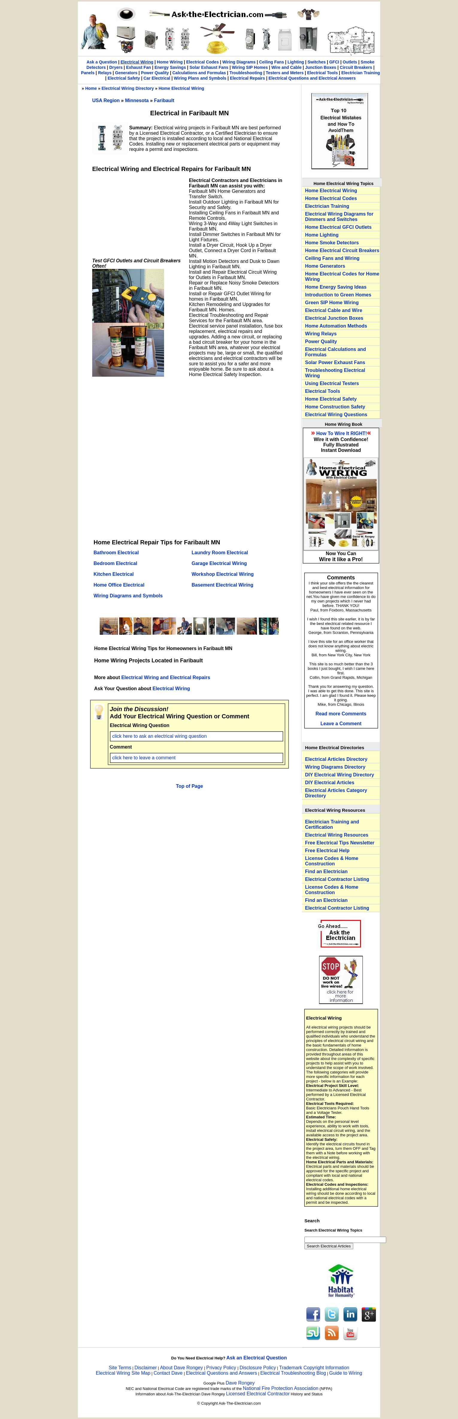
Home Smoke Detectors (332, 242)
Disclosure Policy (257, 1367)
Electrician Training (360, 72)
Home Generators (325, 266)
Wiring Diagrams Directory (335, 767)
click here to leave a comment (144, 757)
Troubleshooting (245, 72)
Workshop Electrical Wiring (223, 574)
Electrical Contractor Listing (337, 879)
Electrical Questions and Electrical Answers (312, 78)
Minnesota (137, 100)
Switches (316, 62)
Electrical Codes (202, 62)
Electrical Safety (123, 78)
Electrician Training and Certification (332, 824)
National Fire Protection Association (281, 1388)
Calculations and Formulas (199, 72)
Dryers (115, 67)
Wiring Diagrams (239, 62)
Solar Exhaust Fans (208, 67)
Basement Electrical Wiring (222, 584)
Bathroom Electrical (116, 552)
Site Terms (120, 1367)
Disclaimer (145, 1367)
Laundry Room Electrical (220, 552)
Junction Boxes (320, 67)
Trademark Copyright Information (314, 1367)
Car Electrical (156, 78)
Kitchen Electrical (114, 574)
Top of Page (189, 786)
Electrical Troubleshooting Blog (293, 1373)
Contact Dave (169, 1373)
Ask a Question (102, 62)
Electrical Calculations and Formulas (335, 352)
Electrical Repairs (247, 78)
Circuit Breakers (356, 67)
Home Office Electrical (119, 584)
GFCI (334, 62)
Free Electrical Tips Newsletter (339, 842)
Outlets (350, 62)
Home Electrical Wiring (181, 88)
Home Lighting (322, 234)
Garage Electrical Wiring (219, 563)
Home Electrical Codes (331, 198)
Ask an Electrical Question (256, 1357)
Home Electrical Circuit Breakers (342, 250)
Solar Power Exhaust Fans (335, 362)
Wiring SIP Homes (250, 67)
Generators (126, 72)
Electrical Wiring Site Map (123, 1373)
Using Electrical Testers (332, 383)
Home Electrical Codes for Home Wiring (342, 276)
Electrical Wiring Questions (336, 414)
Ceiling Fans (271, 62)
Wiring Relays (321, 333)
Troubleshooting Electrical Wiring (335, 373)
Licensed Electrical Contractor (258, 1393)
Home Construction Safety (335, 406)
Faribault (164, 100)
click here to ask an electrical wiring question (159, 736)
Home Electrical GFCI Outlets (338, 227)
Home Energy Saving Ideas (335, 287)
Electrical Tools (322, 72)
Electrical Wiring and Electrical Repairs (165, 677)
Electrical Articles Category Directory (336, 793)
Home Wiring (170, 62)
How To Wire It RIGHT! (341, 433)
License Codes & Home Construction (331, 861)
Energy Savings (170, 67)
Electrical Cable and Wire (333, 310)
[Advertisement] (137, 215)
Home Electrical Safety (331, 399)
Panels (88, 72)
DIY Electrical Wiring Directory (339, 774)
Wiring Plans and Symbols (200, 78)
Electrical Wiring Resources (336, 835)
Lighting (295, 62)
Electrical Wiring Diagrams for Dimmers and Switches (339, 216)
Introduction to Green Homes (338, 294)
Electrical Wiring (137, 62)
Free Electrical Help (327, 850)
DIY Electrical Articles (329, 782)
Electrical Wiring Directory (127, 88)
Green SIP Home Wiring (332, 302)
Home (91, 88)
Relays (104, 72)
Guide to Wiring (345, 1373)
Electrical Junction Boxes (334, 318)
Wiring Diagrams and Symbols (128, 595)
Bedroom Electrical (115, 563)
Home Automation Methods (336, 325)
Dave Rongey (240, 1382)
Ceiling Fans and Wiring (332, 258)
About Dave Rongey (182, 1367)
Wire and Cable (286, 67)
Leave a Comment (341, 723)
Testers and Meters (285, 72)
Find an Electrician (326, 871)
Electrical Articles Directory (336, 759)
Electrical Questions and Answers (221, 1373)
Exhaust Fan (138, 67)
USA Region (106, 100)
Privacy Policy (221, 1367)
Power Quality (155, 72)
